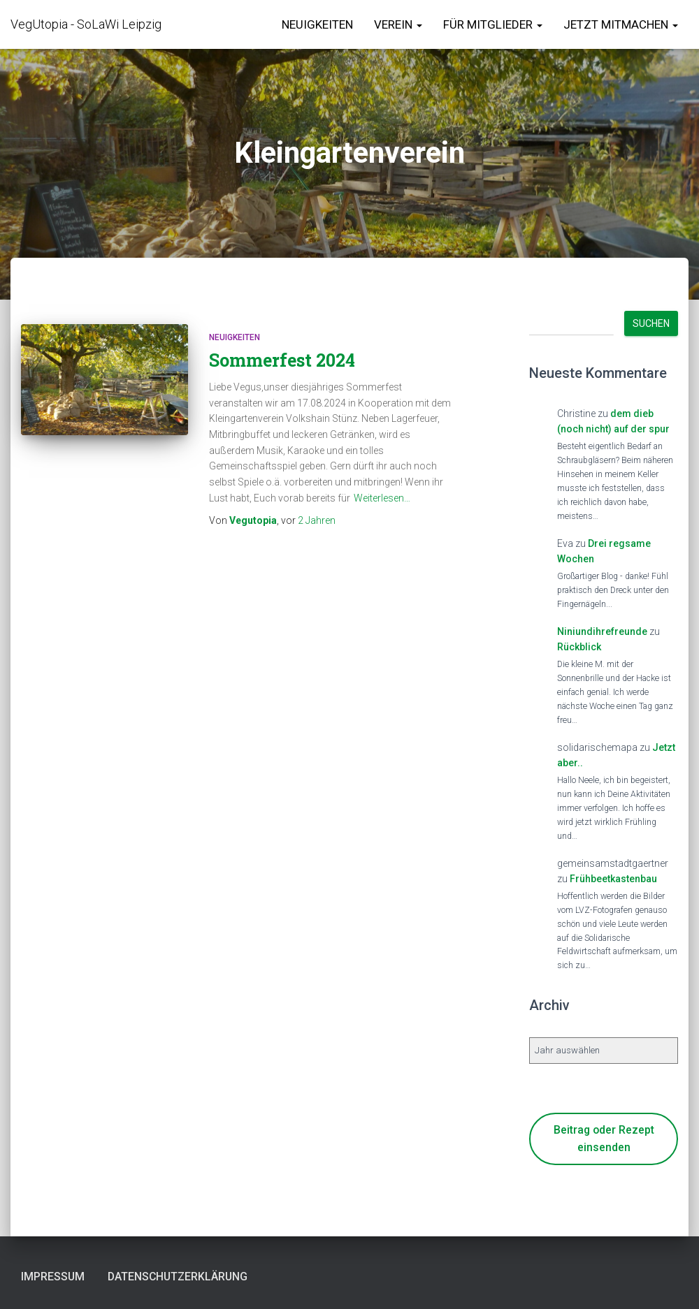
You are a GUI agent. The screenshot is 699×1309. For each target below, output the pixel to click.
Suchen (651, 323)
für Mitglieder (492, 24)
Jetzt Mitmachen (620, 24)
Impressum (55, 1276)
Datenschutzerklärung (188, 1276)
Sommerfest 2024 (282, 360)
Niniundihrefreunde (602, 631)
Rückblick (579, 646)
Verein (398, 24)
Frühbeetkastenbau (613, 878)
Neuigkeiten (317, 24)
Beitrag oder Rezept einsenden (604, 1138)
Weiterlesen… (382, 498)
